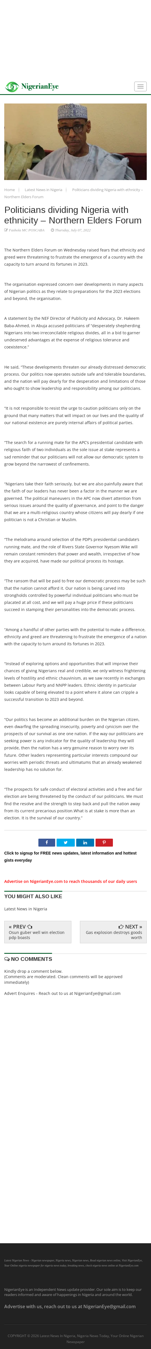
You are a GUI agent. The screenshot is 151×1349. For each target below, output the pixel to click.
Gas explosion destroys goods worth (114, 935)
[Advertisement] (75, 39)
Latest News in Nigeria (44, 189)
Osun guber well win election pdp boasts (37, 935)
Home (10, 189)
